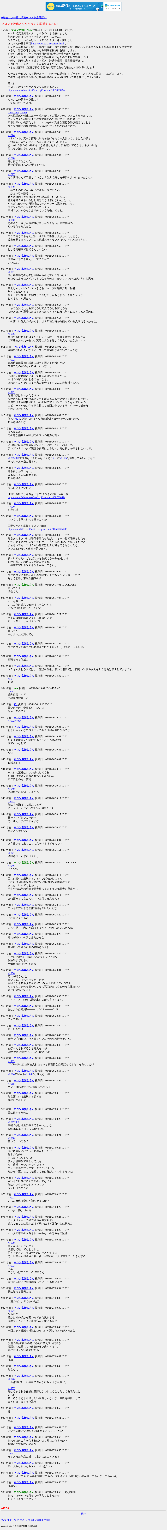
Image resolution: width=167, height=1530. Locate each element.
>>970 (11, 1242)
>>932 (11, 691)
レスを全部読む (37, 17)
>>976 (11, 1379)
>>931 (11, 678)
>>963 (11, 1061)
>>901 (11, 272)
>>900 (11, 220)
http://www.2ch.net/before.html (47, 43)
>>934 (18, 720)
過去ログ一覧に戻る (13, 1520)
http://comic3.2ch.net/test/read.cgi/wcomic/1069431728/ (37, 529)
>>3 (55, 458)
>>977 (11, 1311)
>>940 (11, 788)
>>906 (11, 334)
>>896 (11, 135)
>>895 (23, 112)
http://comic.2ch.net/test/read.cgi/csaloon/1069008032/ (36, 90)
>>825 (16, 418)
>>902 (11, 359)
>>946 (11, 865)
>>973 (11, 1265)
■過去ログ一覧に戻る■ (14, 17)
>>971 (11, 1197)
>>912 (11, 392)
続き (83, 1513)
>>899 (11, 187)
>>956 (11, 973)
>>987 (11, 1453)
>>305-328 (13, 458)
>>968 (11, 1138)
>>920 (11, 506)
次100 (46, 1520)
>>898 (11, 158)
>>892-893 (13, 112)
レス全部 (30, 1520)
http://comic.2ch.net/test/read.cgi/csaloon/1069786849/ (36, 497)
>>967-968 (13, 1122)
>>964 (11, 1074)
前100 (39, 1520)
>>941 (11, 801)
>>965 (11, 1083)
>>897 (11, 174)
